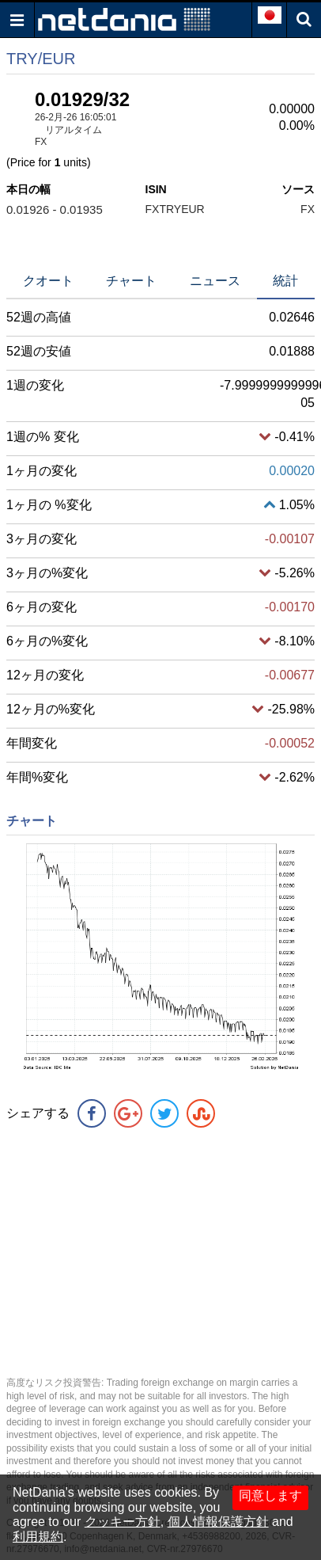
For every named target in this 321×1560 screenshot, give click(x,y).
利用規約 (38, 1536)
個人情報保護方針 (218, 1521)
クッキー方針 (122, 1521)
